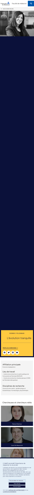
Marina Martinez (17, 424)
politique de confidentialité (16, 490)
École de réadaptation (9, 367)
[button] (4, 352)
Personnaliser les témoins (16, 480)
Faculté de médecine (19, 3)
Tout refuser (17, 483)
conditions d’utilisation (9, 491)
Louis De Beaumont (17, 445)
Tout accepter (17, 486)
